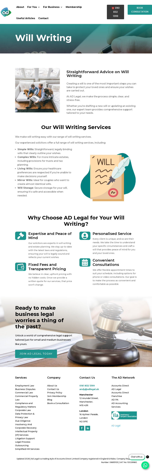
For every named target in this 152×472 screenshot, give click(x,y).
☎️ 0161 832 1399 (115, 12)
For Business (51, 7)
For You (32, 7)
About (20, 7)
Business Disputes (25, 389)
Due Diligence (22, 421)
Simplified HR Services (27, 449)
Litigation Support (25, 438)
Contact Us (53, 389)
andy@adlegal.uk (89, 389)
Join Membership (56, 396)
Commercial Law (24, 392)
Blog (49, 399)
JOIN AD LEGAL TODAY (36, 353)
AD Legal (116, 389)
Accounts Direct (120, 385)
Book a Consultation (58, 403)
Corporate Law (23, 410)
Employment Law (24, 385)
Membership (74, 7)
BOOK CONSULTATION (139, 9)
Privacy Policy (54, 392)
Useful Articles (25, 18)
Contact (43, 18)
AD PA (114, 399)
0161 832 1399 (87, 385)
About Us (52, 385)
